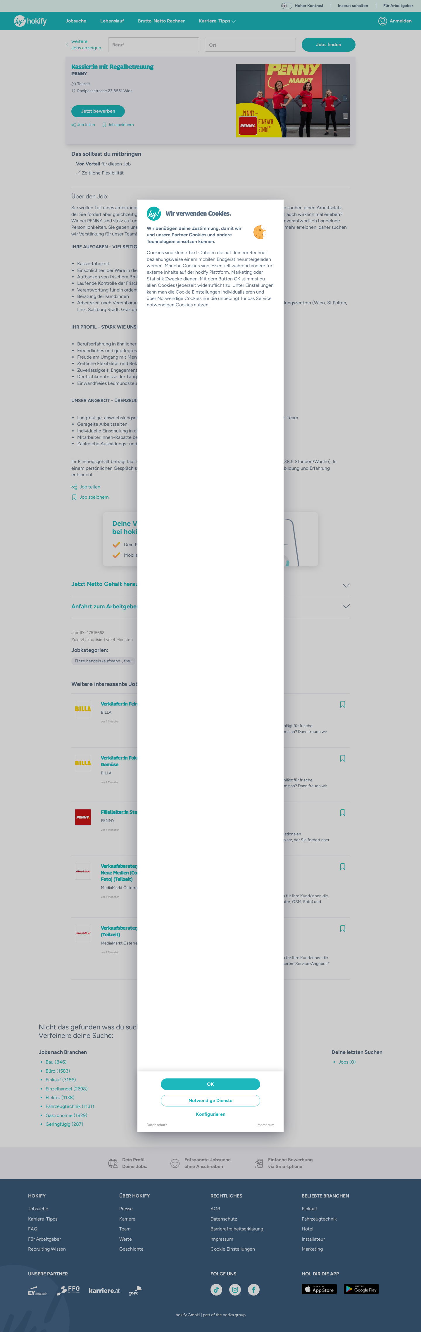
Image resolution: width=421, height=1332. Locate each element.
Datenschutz (157, 1125)
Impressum (265, 1125)
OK (210, 1084)
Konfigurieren (210, 1114)
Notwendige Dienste (210, 1100)
